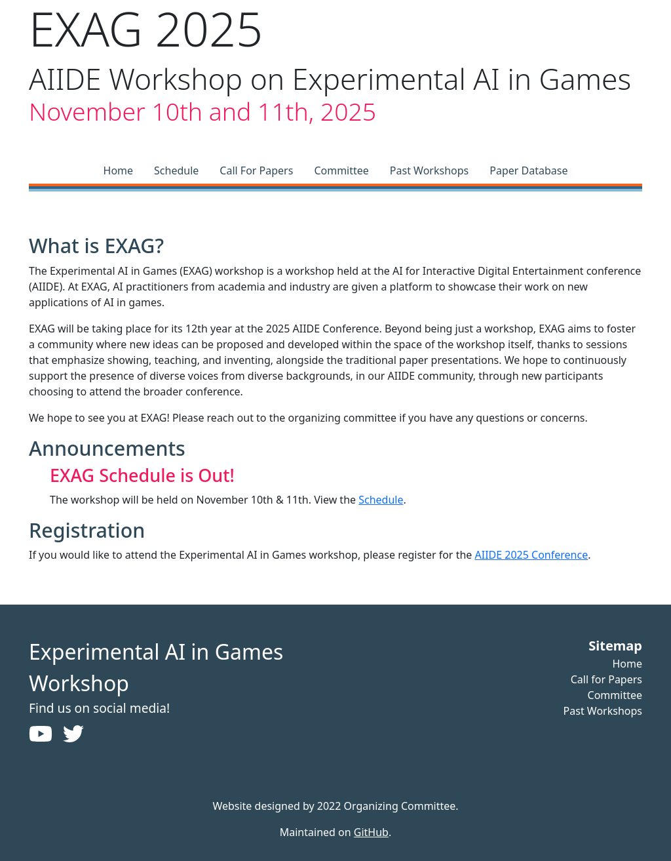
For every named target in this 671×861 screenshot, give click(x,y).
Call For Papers (256, 170)
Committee (341, 170)
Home (119, 170)
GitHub (371, 832)
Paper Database (528, 170)
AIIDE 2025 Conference (531, 555)
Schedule (176, 170)
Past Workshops (429, 170)
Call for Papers (606, 679)
